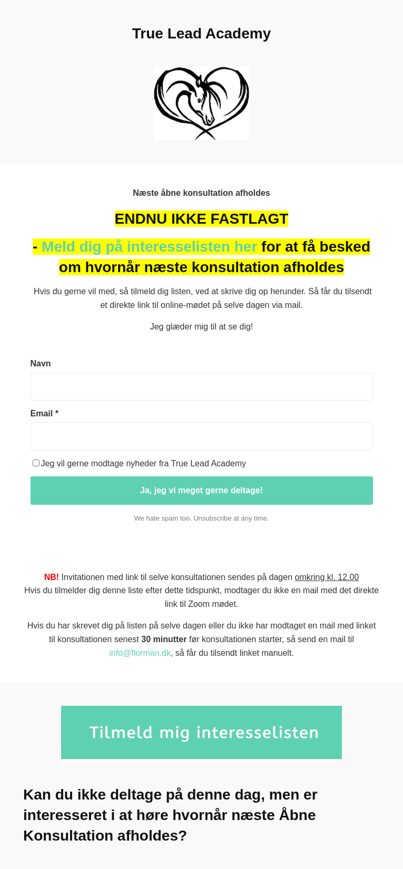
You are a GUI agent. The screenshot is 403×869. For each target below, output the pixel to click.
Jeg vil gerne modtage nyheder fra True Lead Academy (140, 463)
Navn (41, 363)
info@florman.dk (140, 652)
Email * (44, 413)
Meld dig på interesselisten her (149, 246)
